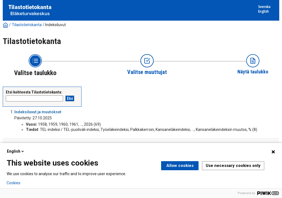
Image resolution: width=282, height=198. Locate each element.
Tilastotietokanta (27, 25)
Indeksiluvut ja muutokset (37, 112)
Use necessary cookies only (233, 165)
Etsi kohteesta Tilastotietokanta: (34, 92)
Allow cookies (180, 165)
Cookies (13, 183)
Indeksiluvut (55, 25)
